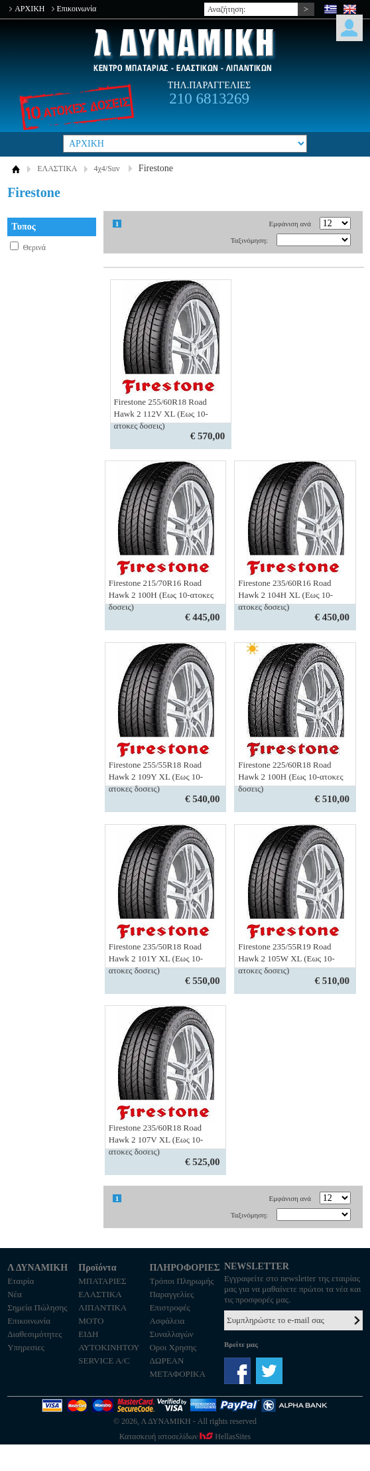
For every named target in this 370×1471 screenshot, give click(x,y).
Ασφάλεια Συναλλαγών (171, 1327)
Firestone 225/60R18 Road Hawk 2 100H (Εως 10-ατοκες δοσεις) (290, 777)
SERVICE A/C (103, 1361)
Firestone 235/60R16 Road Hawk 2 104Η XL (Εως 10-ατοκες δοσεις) (285, 595)
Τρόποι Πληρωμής (181, 1281)
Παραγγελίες (171, 1294)
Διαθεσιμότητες (34, 1334)
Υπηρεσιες (25, 1347)
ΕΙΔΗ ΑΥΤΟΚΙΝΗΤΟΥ (108, 1340)
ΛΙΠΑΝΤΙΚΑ (102, 1307)
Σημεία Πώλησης (37, 1307)
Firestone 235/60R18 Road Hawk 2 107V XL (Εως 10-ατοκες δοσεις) (156, 1139)
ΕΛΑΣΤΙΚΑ (57, 168)
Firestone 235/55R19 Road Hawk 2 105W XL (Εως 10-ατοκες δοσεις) (286, 958)
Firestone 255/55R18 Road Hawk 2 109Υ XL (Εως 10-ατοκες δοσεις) (156, 777)
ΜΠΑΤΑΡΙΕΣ (102, 1281)
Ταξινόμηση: (249, 240)
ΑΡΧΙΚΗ (29, 8)
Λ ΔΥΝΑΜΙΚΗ (185, 50)
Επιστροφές (169, 1307)
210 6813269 (209, 98)
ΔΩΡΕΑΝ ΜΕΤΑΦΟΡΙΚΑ (177, 1367)
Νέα (14, 1294)
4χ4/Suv (107, 168)
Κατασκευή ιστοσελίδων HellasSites (185, 1436)
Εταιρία (20, 1281)
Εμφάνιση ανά (290, 224)
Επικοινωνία (77, 8)
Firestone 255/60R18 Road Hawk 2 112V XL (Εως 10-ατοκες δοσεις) (161, 414)
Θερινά (34, 247)
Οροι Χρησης (172, 1347)
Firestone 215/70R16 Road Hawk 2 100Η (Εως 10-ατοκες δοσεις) (161, 595)
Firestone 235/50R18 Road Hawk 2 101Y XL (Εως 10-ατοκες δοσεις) (156, 958)
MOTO (90, 1321)
